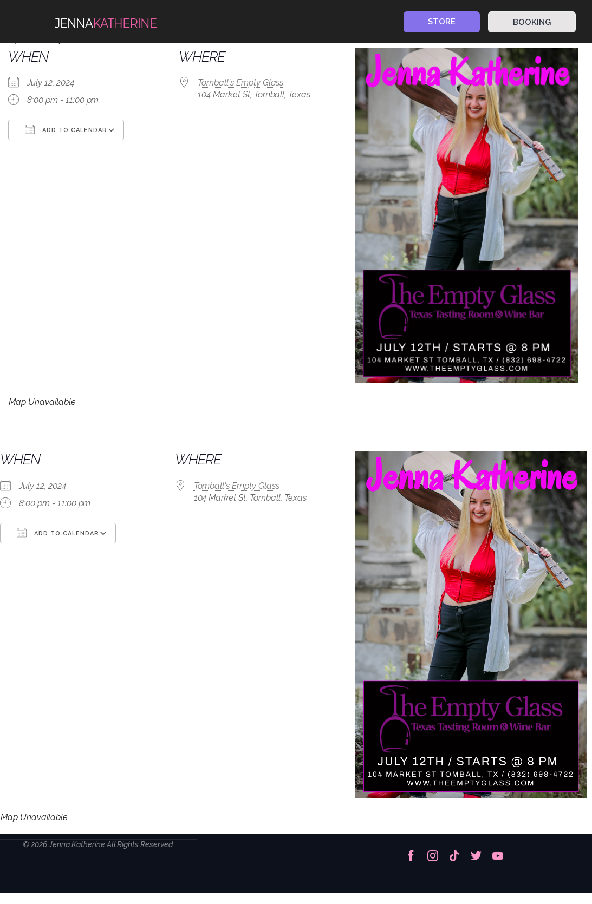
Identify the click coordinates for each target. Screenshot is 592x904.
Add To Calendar (66, 129)
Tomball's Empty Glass (240, 82)
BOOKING (532, 22)
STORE (442, 22)
